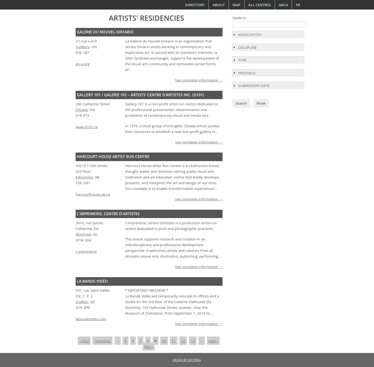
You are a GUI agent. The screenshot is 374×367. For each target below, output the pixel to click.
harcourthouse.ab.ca (93, 194)
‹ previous (102, 340)
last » (149, 346)
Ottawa (82, 109)
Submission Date (254, 85)
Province (246, 73)
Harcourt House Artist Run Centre (113, 156)
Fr (298, 4)
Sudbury (83, 46)
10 (164, 340)
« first (84, 340)
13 (193, 340)
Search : (240, 17)
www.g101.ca (87, 126)
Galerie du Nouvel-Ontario (105, 32)
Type (242, 60)
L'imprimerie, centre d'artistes (108, 213)
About (219, 4)
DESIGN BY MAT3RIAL (187, 360)
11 (173, 340)
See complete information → (199, 80)
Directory (195, 4)
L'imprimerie (86, 251)
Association (249, 34)
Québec (82, 301)
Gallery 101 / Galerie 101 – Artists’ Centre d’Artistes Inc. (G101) (140, 94)
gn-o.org (82, 63)
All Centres (259, 4)
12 (183, 340)
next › (213, 340)
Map (236, 4)
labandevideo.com (91, 318)
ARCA (283, 4)
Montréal (83, 234)
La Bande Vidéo (92, 281)
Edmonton (84, 177)
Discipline (247, 47)
